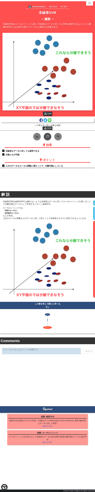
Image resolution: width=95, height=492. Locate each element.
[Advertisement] (47, 375)
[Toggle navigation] (89, 3)
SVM (48, 128)
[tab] (4, 487)
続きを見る (47, 426)
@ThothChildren (37, 7)
